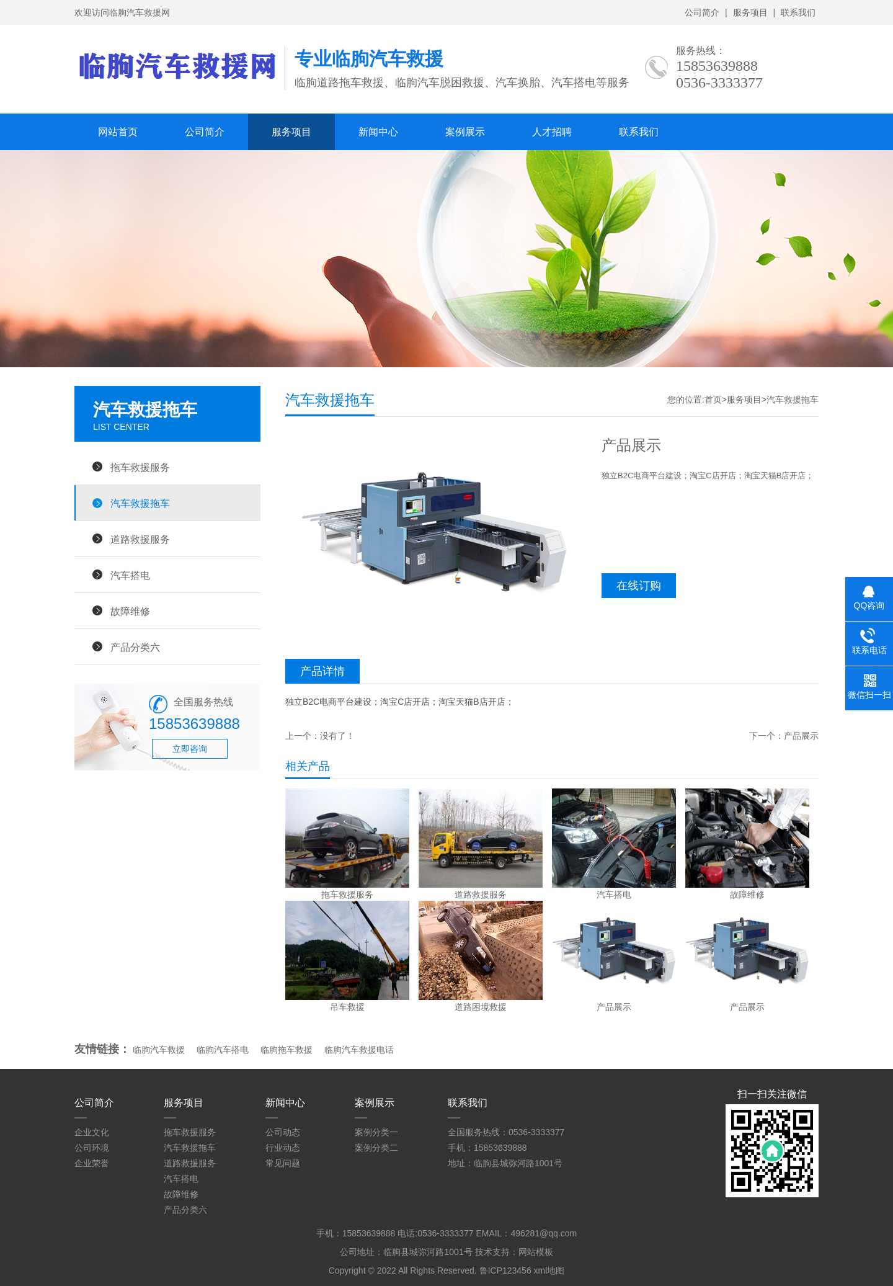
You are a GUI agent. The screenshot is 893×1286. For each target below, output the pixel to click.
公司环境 (91, 1148)
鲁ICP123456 (505, 1270)
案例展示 (465, 132)
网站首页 (118, 132)
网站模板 (535, 1252)
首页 (713, 399)
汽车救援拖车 (140, 503)
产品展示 (801, 736)
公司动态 (282, 1132)
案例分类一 (376, 1132)
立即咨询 (189, 749)
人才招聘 (552, 132)
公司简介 (702, 12)
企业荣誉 (91, 1163)
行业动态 (282, 1148)
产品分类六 (135, 647)
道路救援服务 (140, 539)
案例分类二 (376, 1148)
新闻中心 (378, 132)
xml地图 (549, 1270)
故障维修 (130, 611)
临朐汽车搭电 (223, 1050)
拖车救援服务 (140, 467)
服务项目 (750, 12)
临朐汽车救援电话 (359, 1050)
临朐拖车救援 (286, 1050)
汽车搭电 (130, 575)
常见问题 (282, 1163)
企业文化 (91, 1132)
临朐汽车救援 (159, 1050)
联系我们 (798, 12)
